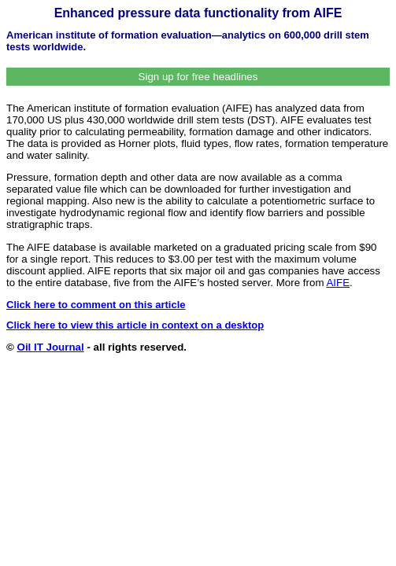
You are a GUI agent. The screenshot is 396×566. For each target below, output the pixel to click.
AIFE (338, 283)
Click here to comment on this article (96, 305)
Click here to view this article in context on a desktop (135, 325)
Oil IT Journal (50, 347)
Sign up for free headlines (198, 77)
